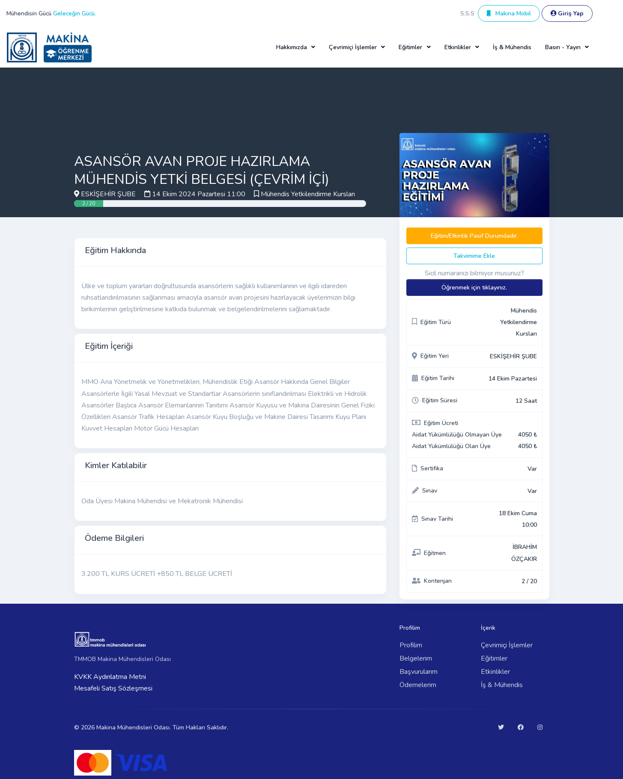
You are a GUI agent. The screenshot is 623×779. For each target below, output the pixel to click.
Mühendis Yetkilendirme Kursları (308, 194)
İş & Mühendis (512, 47)
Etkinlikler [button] (457, 47)
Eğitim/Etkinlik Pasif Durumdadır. (474, 236)
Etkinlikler (495, 671)
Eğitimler (494, 658)
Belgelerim (415, 658)
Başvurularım (418, 671)
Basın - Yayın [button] (563, 47)
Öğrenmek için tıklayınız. (474, 287)
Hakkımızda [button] (291, 47)
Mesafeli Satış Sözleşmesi (113, 688)
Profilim (410, 645)
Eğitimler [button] (410, 47)
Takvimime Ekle (474, 256)
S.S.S (467, 13)
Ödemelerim (417, 685)
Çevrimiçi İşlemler (507, 645)
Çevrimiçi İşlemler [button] (353, 47)
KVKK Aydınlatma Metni (110, 677)
